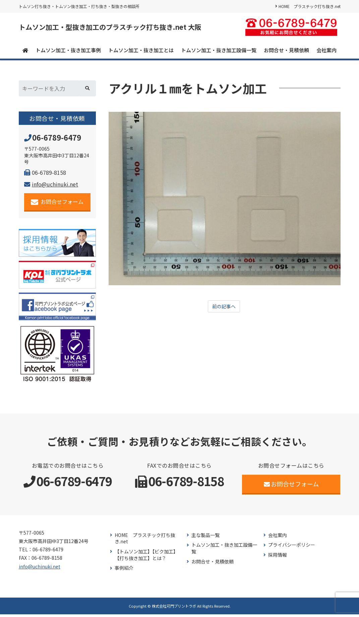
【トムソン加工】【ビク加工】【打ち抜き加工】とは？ (146, 557)
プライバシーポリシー (291, 547)
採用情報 (277, 557)
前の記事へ (224, 309)
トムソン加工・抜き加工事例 (68, 52)
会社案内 (326, 52)
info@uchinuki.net (51, 187)
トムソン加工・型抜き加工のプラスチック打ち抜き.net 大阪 (137, 28)
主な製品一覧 (205, 538)
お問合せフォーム (57, 204)
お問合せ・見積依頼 (286, 52)
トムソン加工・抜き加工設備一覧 (218, 52)
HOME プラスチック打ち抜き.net (310, 6)
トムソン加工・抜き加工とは (141, 52)
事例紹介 (124, 570)
